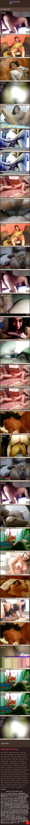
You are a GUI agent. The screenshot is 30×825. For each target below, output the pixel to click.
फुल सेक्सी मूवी (21, 761)
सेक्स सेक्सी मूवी (4, 774)
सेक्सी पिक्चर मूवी (17, 776)
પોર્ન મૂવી (3, 818)
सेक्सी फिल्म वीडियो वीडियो (11, 785)
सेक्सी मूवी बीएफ (22, 812)
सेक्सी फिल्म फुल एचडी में (22, 778)
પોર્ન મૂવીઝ (18, 816)
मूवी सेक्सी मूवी (18, 767)
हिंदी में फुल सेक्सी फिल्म (12, 794)
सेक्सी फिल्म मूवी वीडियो (17, 782)
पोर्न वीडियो (20, 797)
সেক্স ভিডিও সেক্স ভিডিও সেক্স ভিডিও (15, 795)
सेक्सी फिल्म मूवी (7, 782)
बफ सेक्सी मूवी (16, 765)
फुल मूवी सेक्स (21, 759)
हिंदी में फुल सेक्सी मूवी (19, 803)
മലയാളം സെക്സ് (6, 819)
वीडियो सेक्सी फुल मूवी (17, 769)
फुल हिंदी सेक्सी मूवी (7, 765)
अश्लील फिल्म (25, 806)
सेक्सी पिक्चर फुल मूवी (7, 776)
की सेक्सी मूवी (19, 817)
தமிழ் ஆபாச (7, 810)
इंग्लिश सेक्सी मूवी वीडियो (8, 754)
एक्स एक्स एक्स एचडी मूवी (20, 754)
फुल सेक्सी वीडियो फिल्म (14, 763)
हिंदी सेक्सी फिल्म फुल (23, 794)
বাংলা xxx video (8, 801)
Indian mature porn (11, 815)
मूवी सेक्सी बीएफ (10, 767)
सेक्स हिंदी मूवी (11, 774)
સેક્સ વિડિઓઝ (4, 808)
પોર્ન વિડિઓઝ (19, 813)
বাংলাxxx (25, 817)
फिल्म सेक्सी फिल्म (17, 804)
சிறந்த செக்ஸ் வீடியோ (7, 797)
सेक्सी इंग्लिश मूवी (18, 774)
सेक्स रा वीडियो (24, 811)
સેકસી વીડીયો (4, 800)
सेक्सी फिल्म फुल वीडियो (15, 780)
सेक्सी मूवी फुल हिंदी (16, 811)
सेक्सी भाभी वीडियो (21, 821)
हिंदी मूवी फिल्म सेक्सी (8, 798)
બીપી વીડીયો (18, 796)
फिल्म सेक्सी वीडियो (10, 813)
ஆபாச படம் (7, 821)
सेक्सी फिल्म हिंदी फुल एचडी (20, 798)
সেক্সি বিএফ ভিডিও (14, 802)
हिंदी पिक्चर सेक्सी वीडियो (14, 808)
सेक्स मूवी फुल (15, 772)
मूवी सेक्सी (22, 765)
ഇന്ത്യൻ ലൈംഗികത (14, 800)
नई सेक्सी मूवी (15, 759)
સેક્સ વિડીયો (7, 806)
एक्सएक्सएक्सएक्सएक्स (16, 806)
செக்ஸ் (15, 797)
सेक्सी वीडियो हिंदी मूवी (9, 805)
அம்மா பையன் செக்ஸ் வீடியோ (9, 793)
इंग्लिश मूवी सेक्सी (4, 752)
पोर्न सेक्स (7, 802)
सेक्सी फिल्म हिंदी (14, 818)
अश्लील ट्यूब (22, 802)
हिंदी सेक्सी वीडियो (22, 818)
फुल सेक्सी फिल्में (13, 761)
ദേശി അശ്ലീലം (7, 809)
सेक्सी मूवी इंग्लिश (19, 787)
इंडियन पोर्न (3, 795)
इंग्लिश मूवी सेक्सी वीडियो (14, 752)
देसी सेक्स (7, 803)
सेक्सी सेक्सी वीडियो (8, 804)
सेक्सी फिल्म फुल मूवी (5, 780)
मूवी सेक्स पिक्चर (7, 811)
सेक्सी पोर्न (3, 812)
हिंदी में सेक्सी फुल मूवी (23, 819)
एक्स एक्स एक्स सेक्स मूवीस (15, 757)
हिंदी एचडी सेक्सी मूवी (10, 817)
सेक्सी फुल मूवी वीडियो (5, 787)
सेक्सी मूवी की (14, 819)
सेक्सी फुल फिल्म (21, 785)
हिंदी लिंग (12, 803)
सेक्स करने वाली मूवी (7, 772)
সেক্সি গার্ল (16, 823)
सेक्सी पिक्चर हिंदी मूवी (10, 778)
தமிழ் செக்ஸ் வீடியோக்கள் (19, 809)
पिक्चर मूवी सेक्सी (25, 796)
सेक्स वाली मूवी (23, 772)
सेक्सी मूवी (13, 787)
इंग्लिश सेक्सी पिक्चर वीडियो (12, 812)
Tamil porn (13, 821)
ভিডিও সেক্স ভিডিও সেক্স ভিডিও (8, 820)
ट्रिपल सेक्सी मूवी (7, 759)
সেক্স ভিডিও (11, 796)
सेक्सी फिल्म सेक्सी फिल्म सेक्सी (8, 816)
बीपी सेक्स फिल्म (14, 810)
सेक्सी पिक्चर (16, 801)
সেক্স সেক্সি (19, 820)
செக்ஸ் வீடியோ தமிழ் (22, 815)
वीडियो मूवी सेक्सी (8, 769)
